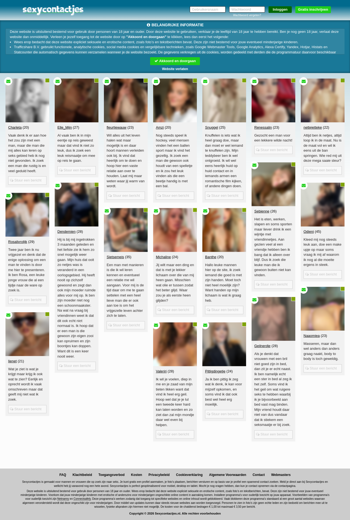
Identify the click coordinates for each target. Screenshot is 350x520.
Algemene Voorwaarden (227, 475)
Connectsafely (82, 498)
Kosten (136, 475)
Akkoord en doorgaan (175, 61)
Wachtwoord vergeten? (247, 15)
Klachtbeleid (82, 475)
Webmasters (281, 475)
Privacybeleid (159, 475)
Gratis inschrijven (313, 9)
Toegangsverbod (111, 475)
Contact (259, 475)
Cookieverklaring (189, 475)
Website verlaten (175, 69)
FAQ (62, 475)
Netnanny (63, 498)
